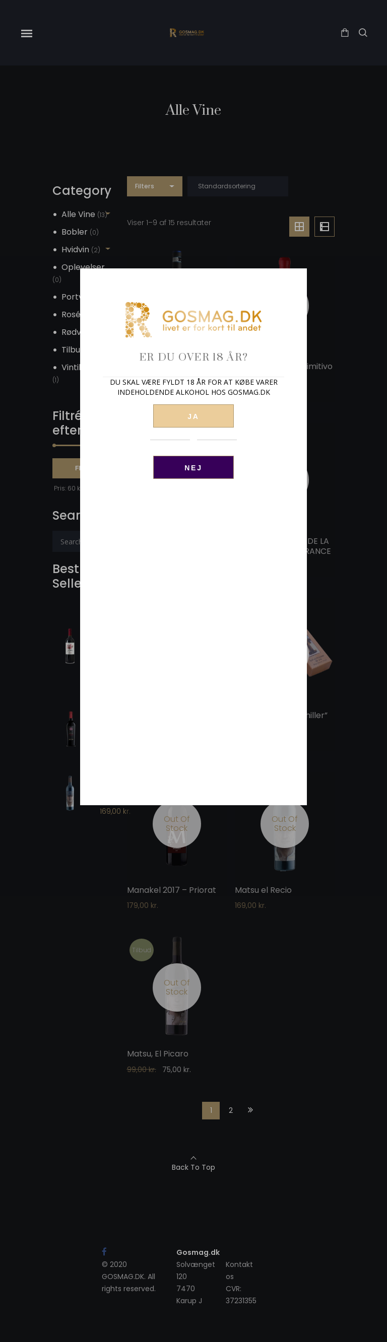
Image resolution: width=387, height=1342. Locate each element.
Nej (193, 468)
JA (193, 416)
